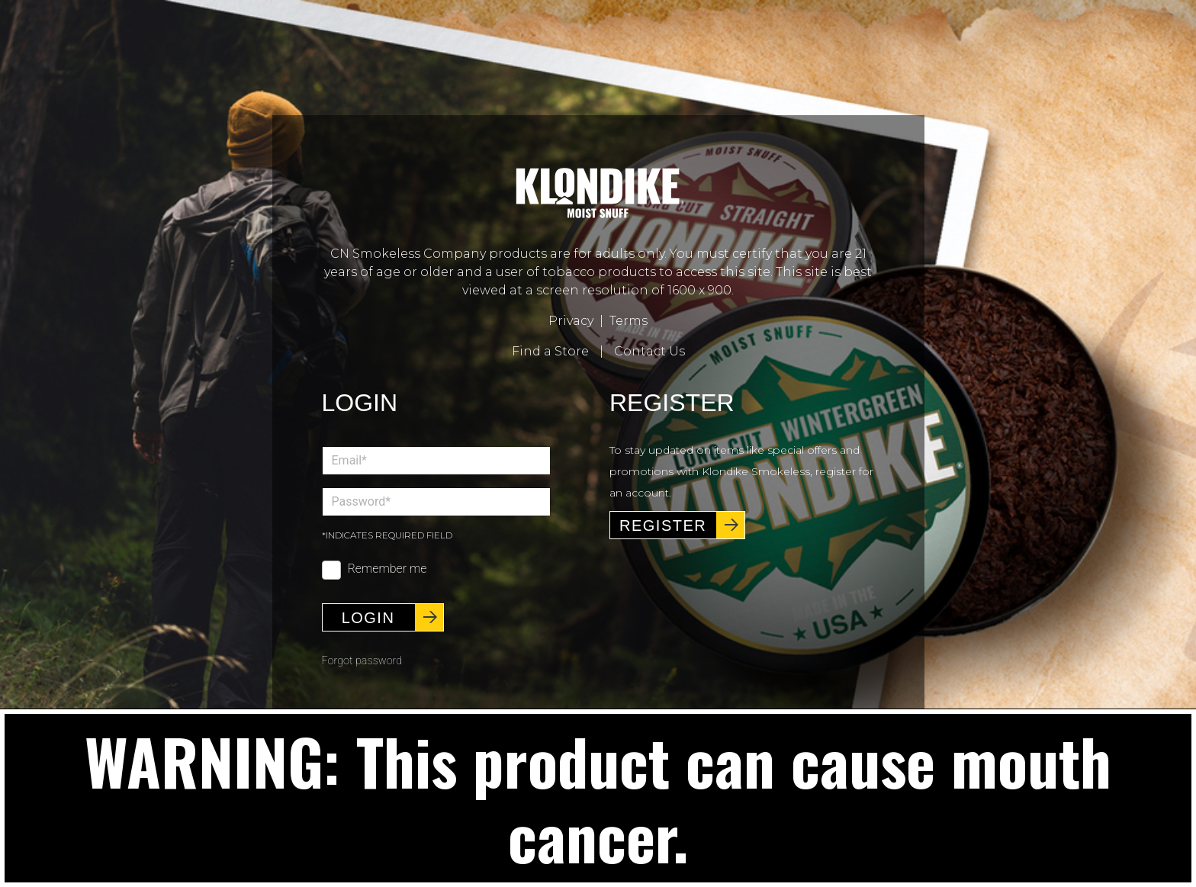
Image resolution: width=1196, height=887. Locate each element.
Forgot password (362, 651)
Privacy (570, 320)
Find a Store (550, 351)
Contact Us (649, 351)
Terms (628, 320)
